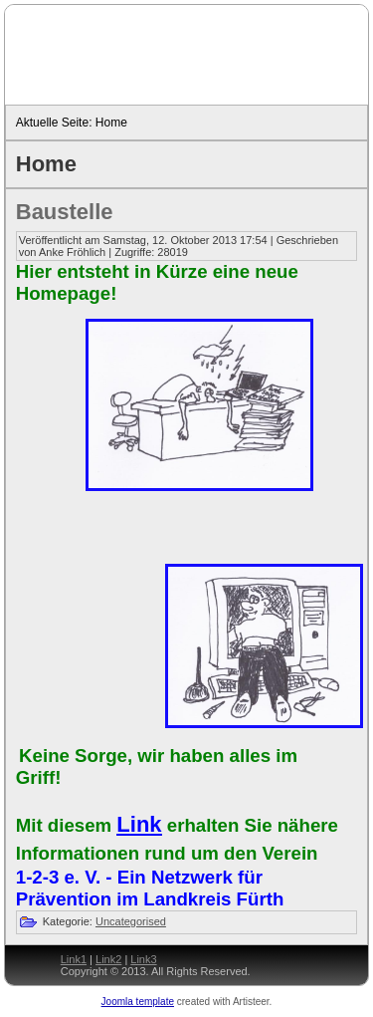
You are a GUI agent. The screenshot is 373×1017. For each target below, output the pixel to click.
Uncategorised (130, 921)
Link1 (74, 959)
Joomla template (137, 1001)
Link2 (108, 959)
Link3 (143, 959)
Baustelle (64, 211)
